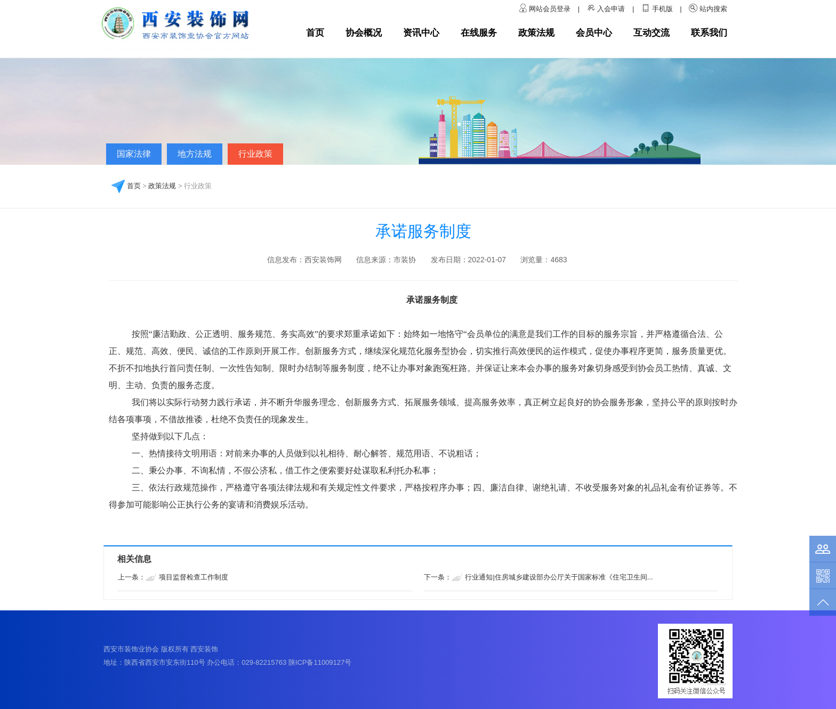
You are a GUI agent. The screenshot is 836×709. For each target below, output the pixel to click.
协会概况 (363, 33)
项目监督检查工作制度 (193, 577)
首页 (315, 33)
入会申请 (611, 9)
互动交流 (651, 33)
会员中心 (594, 33)
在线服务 (479, 33)
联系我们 (709, 33)
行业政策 (255, 153)
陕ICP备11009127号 (320, 662)
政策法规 (536, 33)
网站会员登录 (551, 9)
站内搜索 (713, 9)
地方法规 (195, 153)
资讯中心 (421, 33)
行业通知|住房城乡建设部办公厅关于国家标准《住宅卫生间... (559, 577)
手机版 (662, 9)
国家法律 (134, 153)
